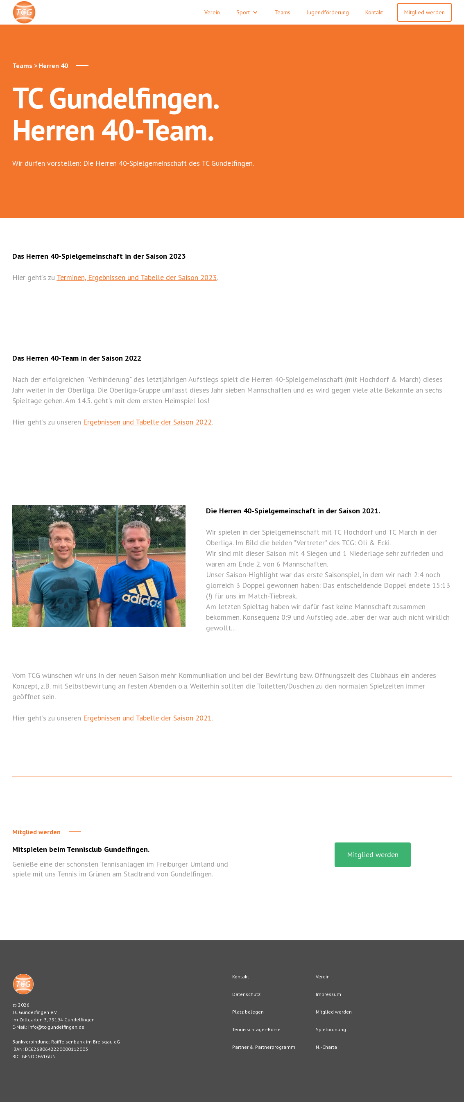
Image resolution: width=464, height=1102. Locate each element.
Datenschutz (246, 994)
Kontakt (240, 976)
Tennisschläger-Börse (256, 1029)
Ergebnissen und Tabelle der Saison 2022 (147, 422)
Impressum (328, 994)
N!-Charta (326, 1047)
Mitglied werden (424, 12)
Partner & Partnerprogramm (263, 1047)
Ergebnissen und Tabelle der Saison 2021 (147, 718)
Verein (323, 976)
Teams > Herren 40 (40, 65)
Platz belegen (248, 1012)
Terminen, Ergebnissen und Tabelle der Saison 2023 (137, 277)
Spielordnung (331, 1029)
